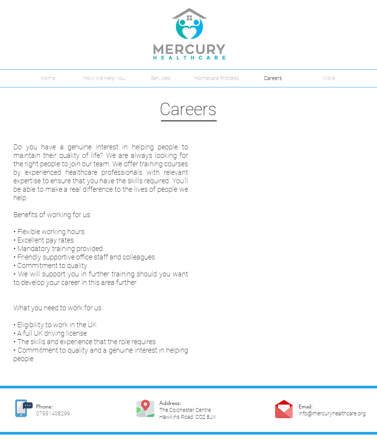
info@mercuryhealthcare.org (332, 413)
